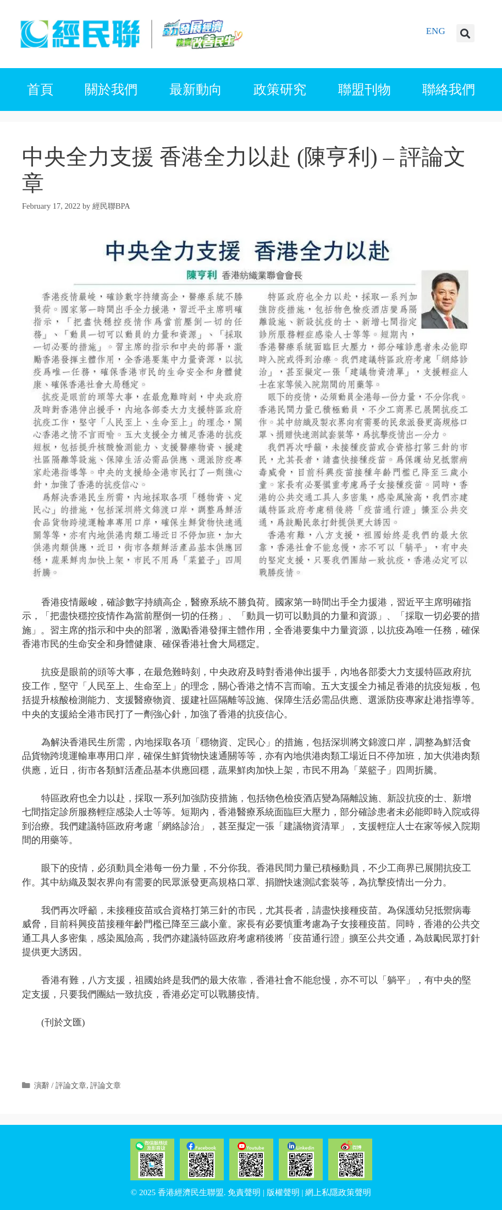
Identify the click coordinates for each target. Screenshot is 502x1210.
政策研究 (279, 89)
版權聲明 (283, 1192)
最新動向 (195, 89)
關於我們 (111, 89)
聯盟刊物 (364, 89)
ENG (435, 31)
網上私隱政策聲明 (338, 1192)
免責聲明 (244, 1192)
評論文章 (105, 1085)
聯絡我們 (448, 89)
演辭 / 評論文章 (60, 1085)
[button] (465, 33)
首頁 (40, 89)
